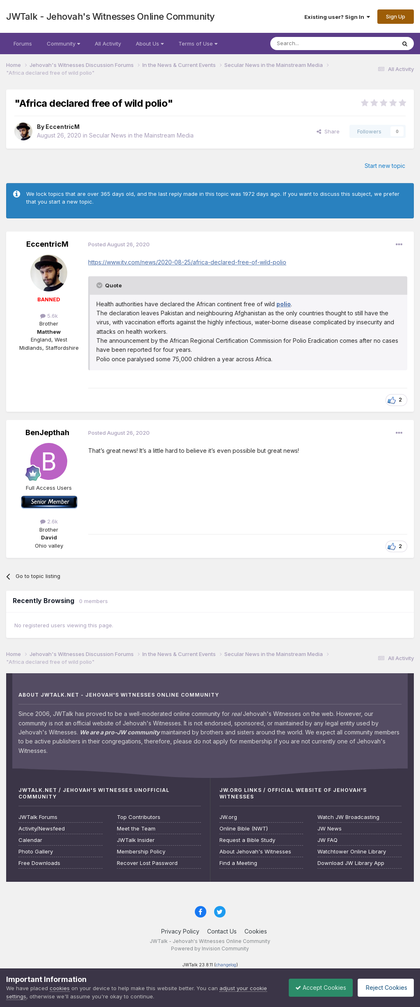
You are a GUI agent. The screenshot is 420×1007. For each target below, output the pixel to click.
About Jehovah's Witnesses (255, 852)
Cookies (255, 931)
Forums (23, 43)
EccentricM (63, 126)
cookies (60, 988)
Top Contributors (138, 817)
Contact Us (222, 931)
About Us (150, 43)
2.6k (49, 521)
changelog (226, 965)
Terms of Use (197, 43)
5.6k (49, 315)
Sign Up (395, 16)
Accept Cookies (314, 987)
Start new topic (385, 165)
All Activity (108, 43)
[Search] (312, 43)
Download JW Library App (350, 863)
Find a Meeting (238, 863)
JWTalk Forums (37, 817)
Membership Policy (141, 852)
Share (328, 131)
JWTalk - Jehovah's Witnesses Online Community (110, 16)
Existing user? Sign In (337, 17)
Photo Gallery (35, 852)
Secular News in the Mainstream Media (141, 135)
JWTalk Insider (136, 840)
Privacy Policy (180, 931)
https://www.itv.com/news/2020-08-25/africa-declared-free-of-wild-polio (187, 262)
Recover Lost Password (147, 863)
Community (63, 43)
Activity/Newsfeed (41, 829)
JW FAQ (327, 840)
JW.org (228, 817)
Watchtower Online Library (351, 852)
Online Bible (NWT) (243, 829)
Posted (119, 244)
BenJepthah (47, 432)
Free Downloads (39, 863)
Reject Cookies (383, 987)
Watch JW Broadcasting (348, 817)
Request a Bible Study (247, 840)
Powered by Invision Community (210, 948)
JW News (329, 829)
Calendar (30, 840)
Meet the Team (136, 829)
